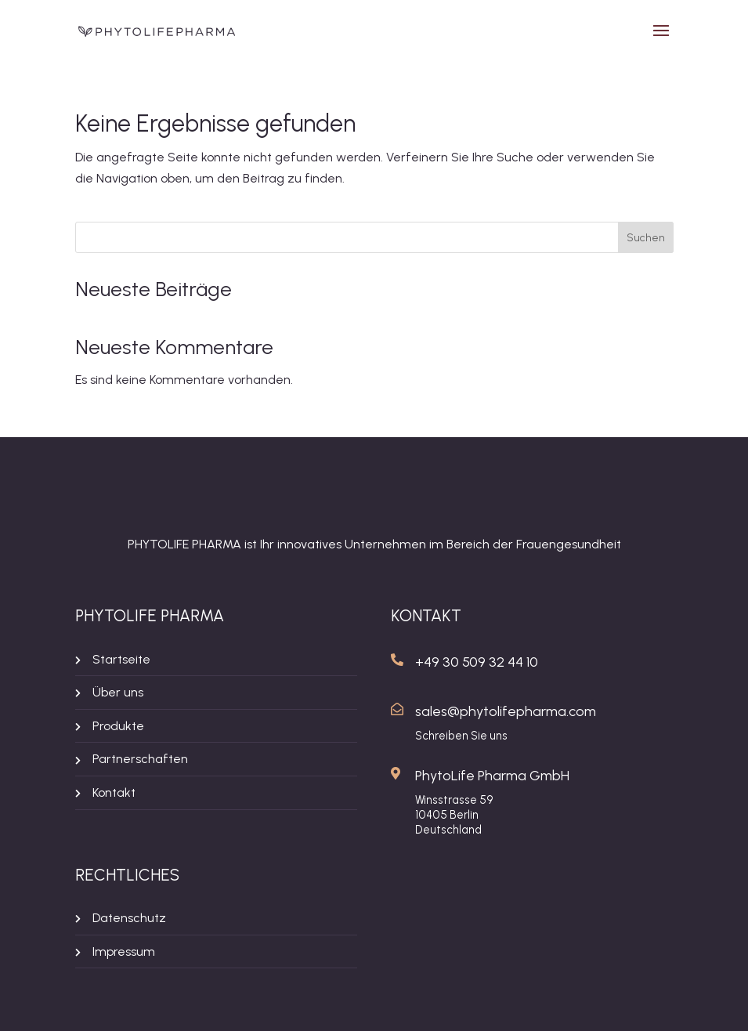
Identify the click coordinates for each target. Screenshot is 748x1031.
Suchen (646, 237)
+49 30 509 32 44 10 (476, 662)
